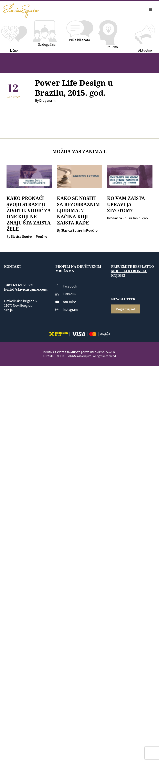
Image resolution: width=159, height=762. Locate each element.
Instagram (66, 309)
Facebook (66, 286)
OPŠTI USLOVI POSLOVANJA (99, 352)
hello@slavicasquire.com (25, 289)
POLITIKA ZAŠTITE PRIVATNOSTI (62, 352)
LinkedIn (65, 294)
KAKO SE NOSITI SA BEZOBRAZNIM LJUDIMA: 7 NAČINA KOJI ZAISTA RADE (78, 210)
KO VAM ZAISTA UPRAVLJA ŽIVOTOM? (126, 204)
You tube (65, 302)
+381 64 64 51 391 (19, 285)
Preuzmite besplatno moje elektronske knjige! (132, 271)
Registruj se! (125, 309)
